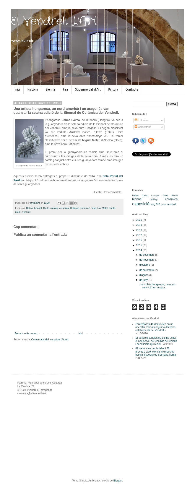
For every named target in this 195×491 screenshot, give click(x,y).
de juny (143, 279)
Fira (65, 89)
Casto (46, 208)
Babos (29, 208)
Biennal (50, 89)
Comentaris (143, 126)
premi (18, 212)
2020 (139, 219)
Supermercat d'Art (88, 89)
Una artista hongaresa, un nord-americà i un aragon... (157, 286)
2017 (139, 235)
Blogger (117, 480)
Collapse (74, 208)
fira (99, 208)
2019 (139, 224)
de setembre (146, 270)
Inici (17, 89)
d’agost (143, 274)
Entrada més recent (26, 333)
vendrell (26, 212)
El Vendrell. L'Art (54, 21)
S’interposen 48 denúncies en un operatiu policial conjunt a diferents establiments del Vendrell (155, 327)
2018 (139, 230)
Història (32, 89)
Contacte (131, 89)
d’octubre (145, 264)
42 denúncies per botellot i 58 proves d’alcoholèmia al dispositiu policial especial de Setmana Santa (155, 351)
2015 (139, 245)
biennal (38, 208)
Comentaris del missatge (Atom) (49, 339)
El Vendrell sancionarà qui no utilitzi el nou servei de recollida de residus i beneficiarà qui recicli (156, 341)
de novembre (147, 259)
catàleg (54, 208)
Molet (104, 208)
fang (93, 208)
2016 (139, 240)
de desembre (147, 254)
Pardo (112, 208)
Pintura (113, 89)
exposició (85, 208)
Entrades (141, 120)
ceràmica (64, 208)
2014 (139, 250)
